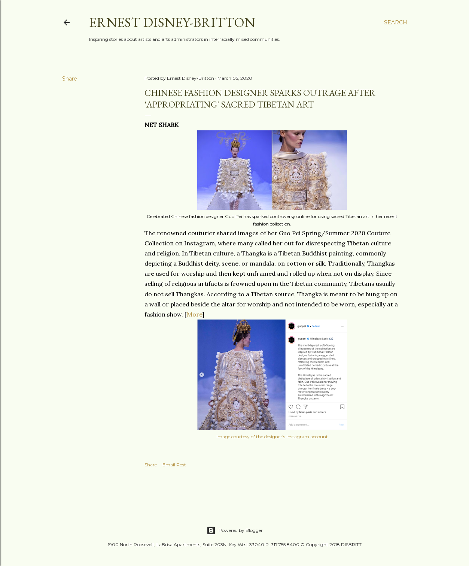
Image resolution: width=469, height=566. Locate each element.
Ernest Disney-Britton (172, 22)
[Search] (395, 22)
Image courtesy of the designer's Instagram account (272, 436)
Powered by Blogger (235, 530)
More (194, 314)
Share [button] (69, 78)
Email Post (174, 464)
